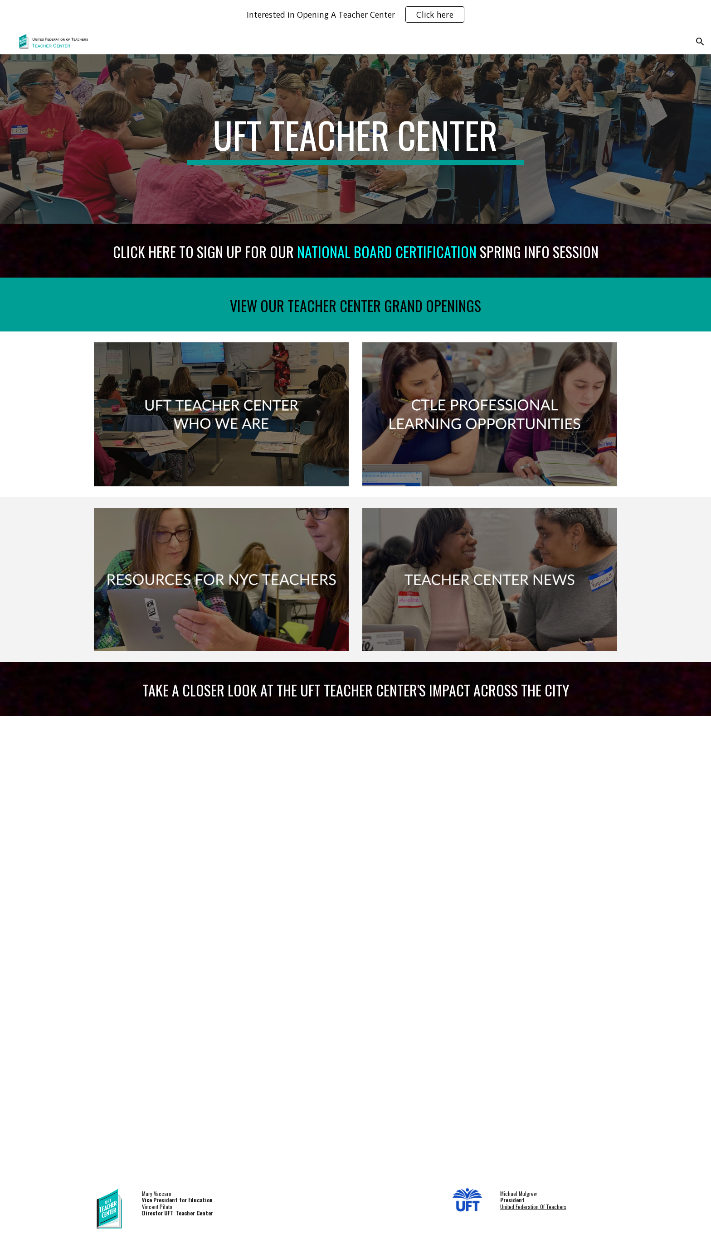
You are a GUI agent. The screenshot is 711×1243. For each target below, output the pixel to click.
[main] (355, 139)
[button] (700, 42)
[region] (355, 14)
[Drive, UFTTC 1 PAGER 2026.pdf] (355, 946)
